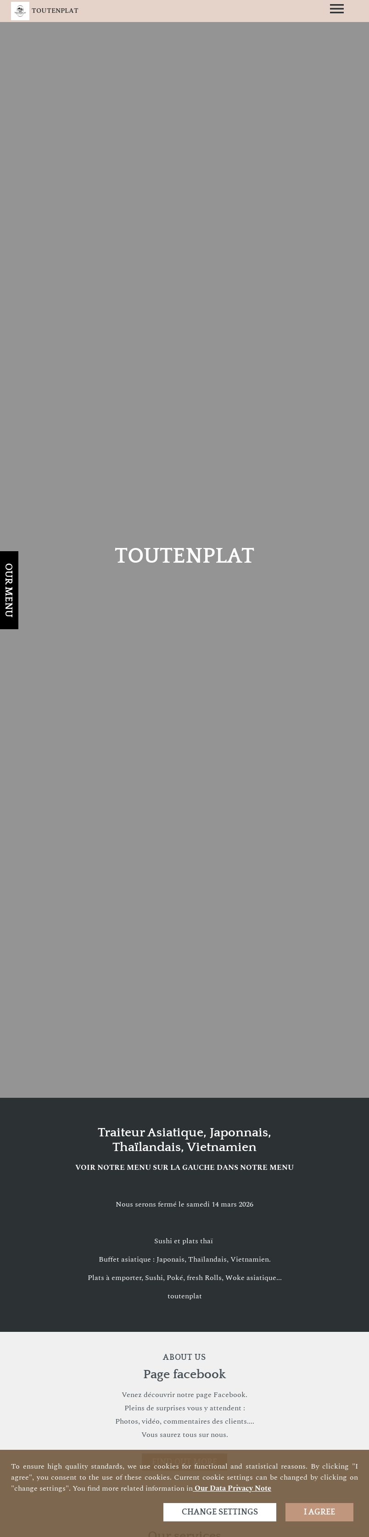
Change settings (220, 1512)
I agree (319, 1512)
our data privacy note (232, 1488)
